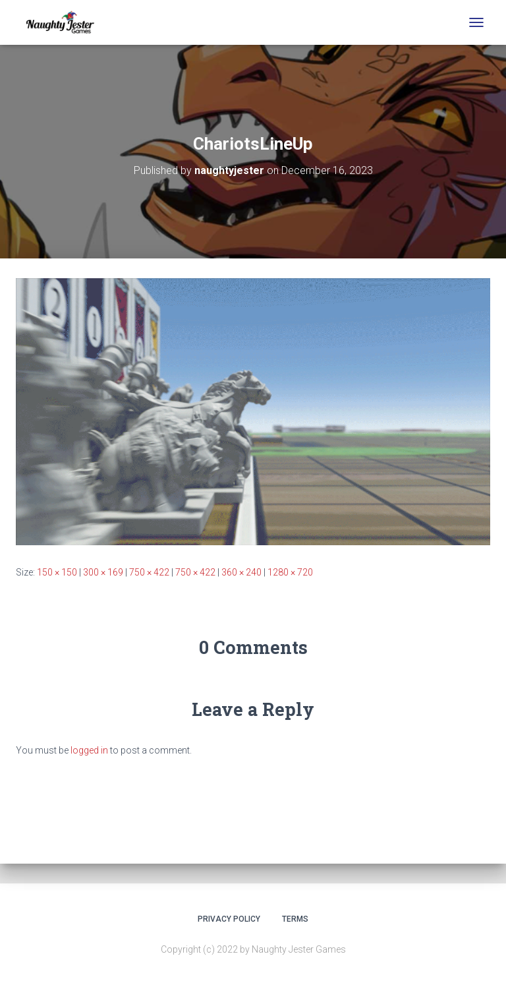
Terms (295, 919)
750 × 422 (149, 572)
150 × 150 (57, 572)
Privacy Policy (229, 919)
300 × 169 (103, 572)
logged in (89, 750)
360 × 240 (241, 572)
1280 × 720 (290, 572)
